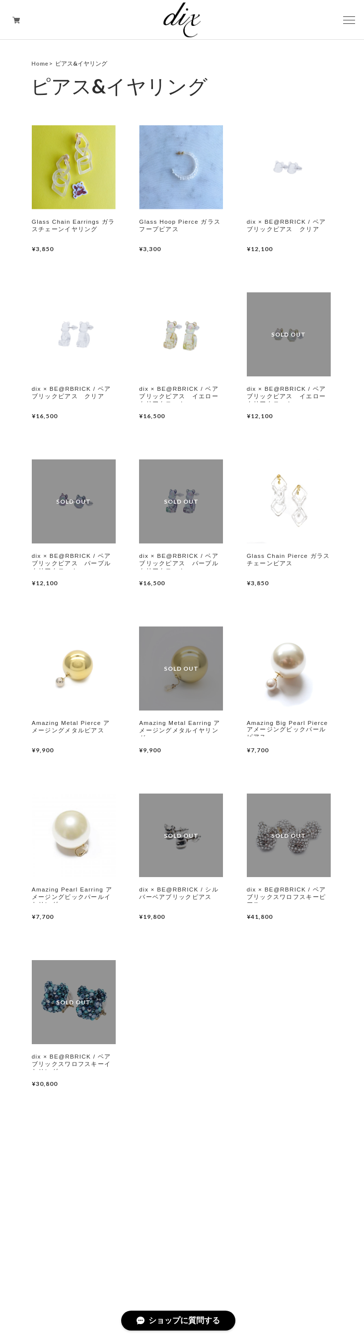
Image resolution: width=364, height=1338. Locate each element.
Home (39, 63)
